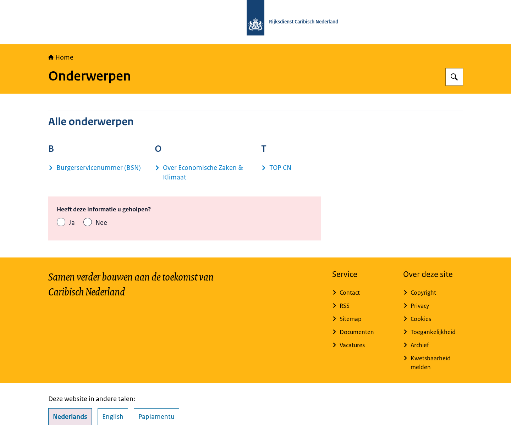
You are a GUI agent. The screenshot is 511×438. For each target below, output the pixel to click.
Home (60, 57)
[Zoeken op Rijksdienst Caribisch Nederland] (454, 76)
